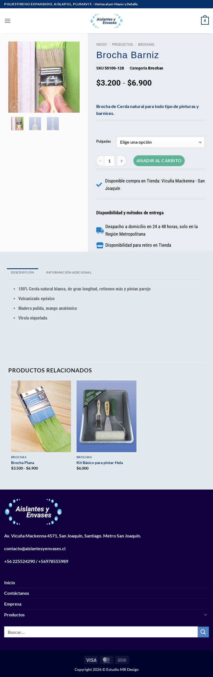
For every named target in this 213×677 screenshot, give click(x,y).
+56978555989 (53, 561)
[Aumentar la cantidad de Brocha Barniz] (122, 160)
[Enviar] (203, 632)
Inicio (101, 44)
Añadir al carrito (159, 160)
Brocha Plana (22, 462)
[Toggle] (205, 614)
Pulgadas (103, 141)
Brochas (146, 44)
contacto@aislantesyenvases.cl (34, 548)
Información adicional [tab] (69, 272)
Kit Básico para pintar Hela (100, 462)
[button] (7, 20)
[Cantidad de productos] (109, 160)
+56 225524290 (19, 561)
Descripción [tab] (22, 272)
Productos (122, 44)
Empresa (12, 603)
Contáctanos (16, 593)
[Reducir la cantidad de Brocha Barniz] (100, 160)
